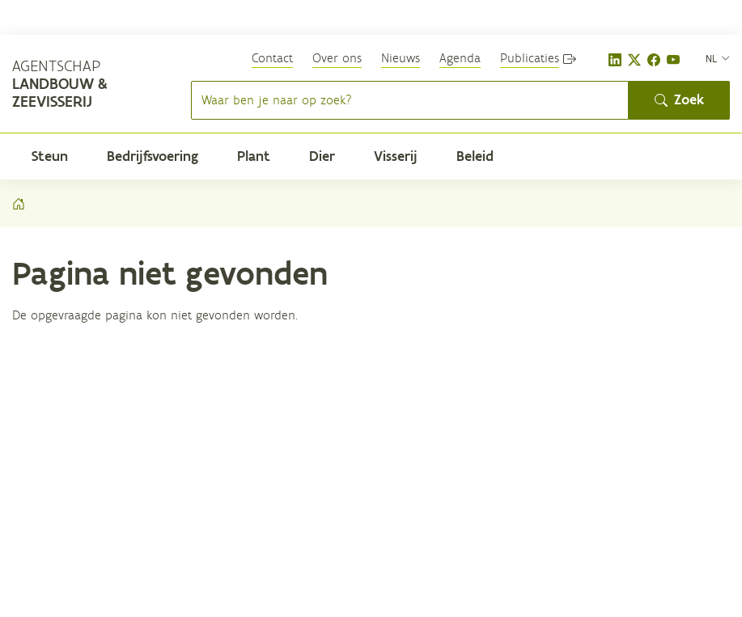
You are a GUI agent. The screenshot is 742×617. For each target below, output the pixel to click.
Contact (272, 58)
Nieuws (400, 58)
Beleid (475, 156)
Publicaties (529, 58)
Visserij (396, 156)
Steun (50, 156)
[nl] (718, 58)
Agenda (460, 58)
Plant (253, 156)
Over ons (337, 58)
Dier (322, 156)
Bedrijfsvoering (152, 156)
